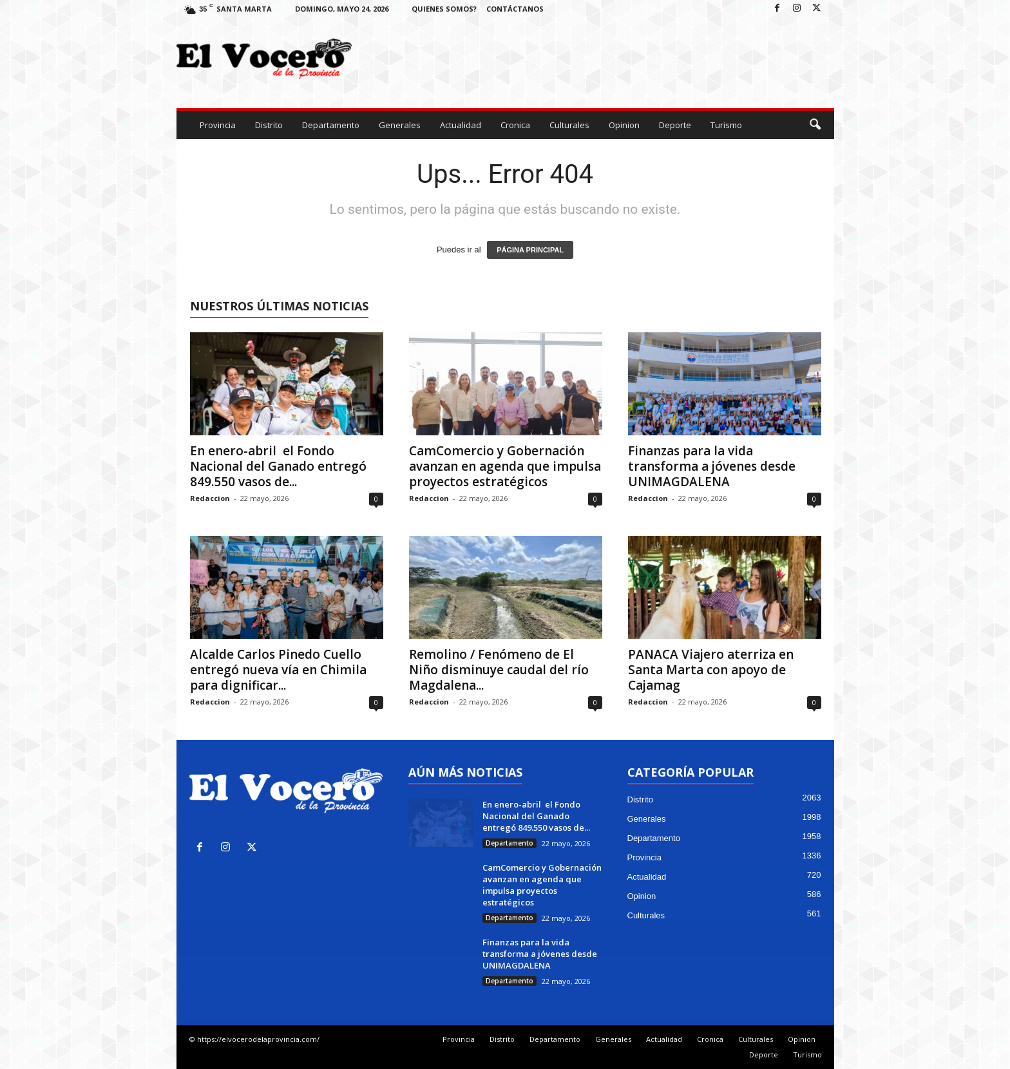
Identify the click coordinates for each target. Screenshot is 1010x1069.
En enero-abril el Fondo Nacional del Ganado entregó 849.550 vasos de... (278, 466)
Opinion (624, 125)
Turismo (726, 125)
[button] (815, 125)
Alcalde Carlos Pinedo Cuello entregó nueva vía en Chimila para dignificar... (278, 670)
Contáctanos (515, 9)
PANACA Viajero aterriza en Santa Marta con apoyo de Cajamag (711, 670)
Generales (400, 125)
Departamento (330, 125)
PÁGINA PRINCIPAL (530, 250)
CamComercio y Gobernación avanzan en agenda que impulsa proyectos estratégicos (505, 466)
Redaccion (210, 498)
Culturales (569, 125)
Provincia (218, 125)
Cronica (515, 125)
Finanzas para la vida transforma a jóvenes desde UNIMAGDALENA (712, 466)
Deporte (675, 125)
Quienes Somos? (444, 9)
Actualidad (460, 125)
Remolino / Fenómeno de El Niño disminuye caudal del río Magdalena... (499, 670)
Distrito (269, 125)
